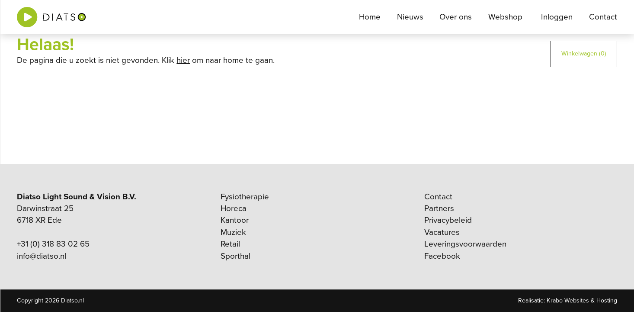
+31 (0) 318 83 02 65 (53, 244)
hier (183, 60)
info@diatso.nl (41, 256)
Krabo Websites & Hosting (582, 300)
